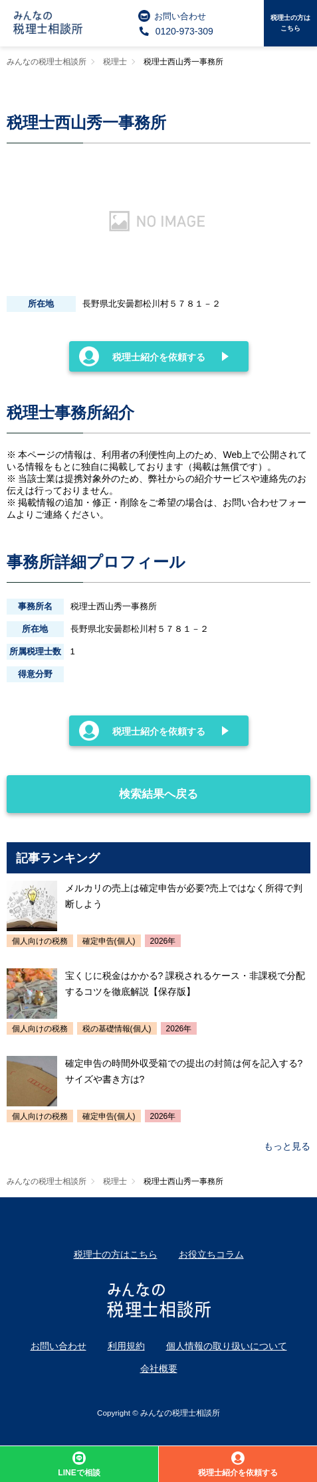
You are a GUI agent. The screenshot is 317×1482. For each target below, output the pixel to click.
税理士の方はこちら (290, 23)
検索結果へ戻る (104, 787)
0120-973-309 (175, 31)
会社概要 (158, 1368)
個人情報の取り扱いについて (226, 1346)
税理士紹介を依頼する (142, 356)
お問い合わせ (172, 16)
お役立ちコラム (211, 1254)
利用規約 (126, 1346)
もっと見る (287, 1146)
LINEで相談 (79, 1464)
